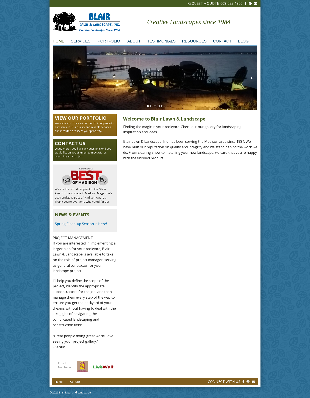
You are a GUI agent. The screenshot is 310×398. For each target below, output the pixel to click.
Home (58, 41)
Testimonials (161, 41)
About (134, 41)
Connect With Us (224, 381)
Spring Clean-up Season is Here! (81, 223)
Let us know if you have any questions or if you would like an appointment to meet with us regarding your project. (84, 149)
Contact (222, 41)
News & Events (72, 215)
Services (80, 41)
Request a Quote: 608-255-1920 (215, 3)
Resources (194, 41)
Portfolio (109, 41)
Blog (243, 41)
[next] (251, 78)
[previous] (58, 78)
